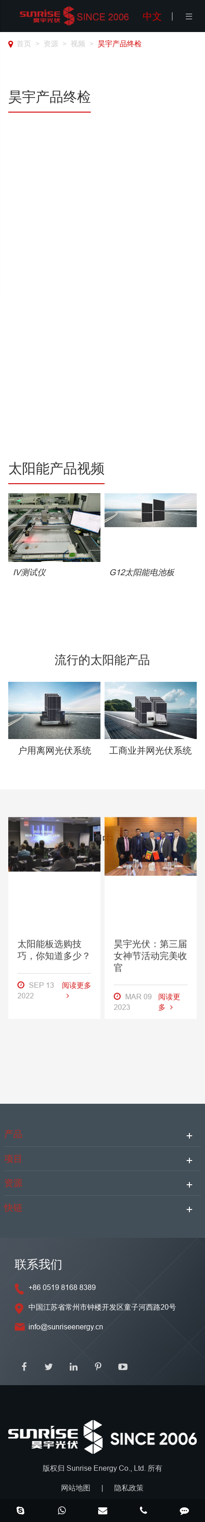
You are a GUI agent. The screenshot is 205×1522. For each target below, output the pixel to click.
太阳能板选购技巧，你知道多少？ (54, 734)
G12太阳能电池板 (141, 572)
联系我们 (38, 1264)
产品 (13, 1133)
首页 (24, 43)
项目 (13, 1158)
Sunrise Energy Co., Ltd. (107, 1468)
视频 (78, 43)
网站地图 (75, 1488)
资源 (51, 43)
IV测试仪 (29, 572)
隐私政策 (129, 1488)
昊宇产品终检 (120, 43)
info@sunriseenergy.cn (65, 1326)
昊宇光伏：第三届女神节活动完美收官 (150, 740)
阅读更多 (76, 774)
